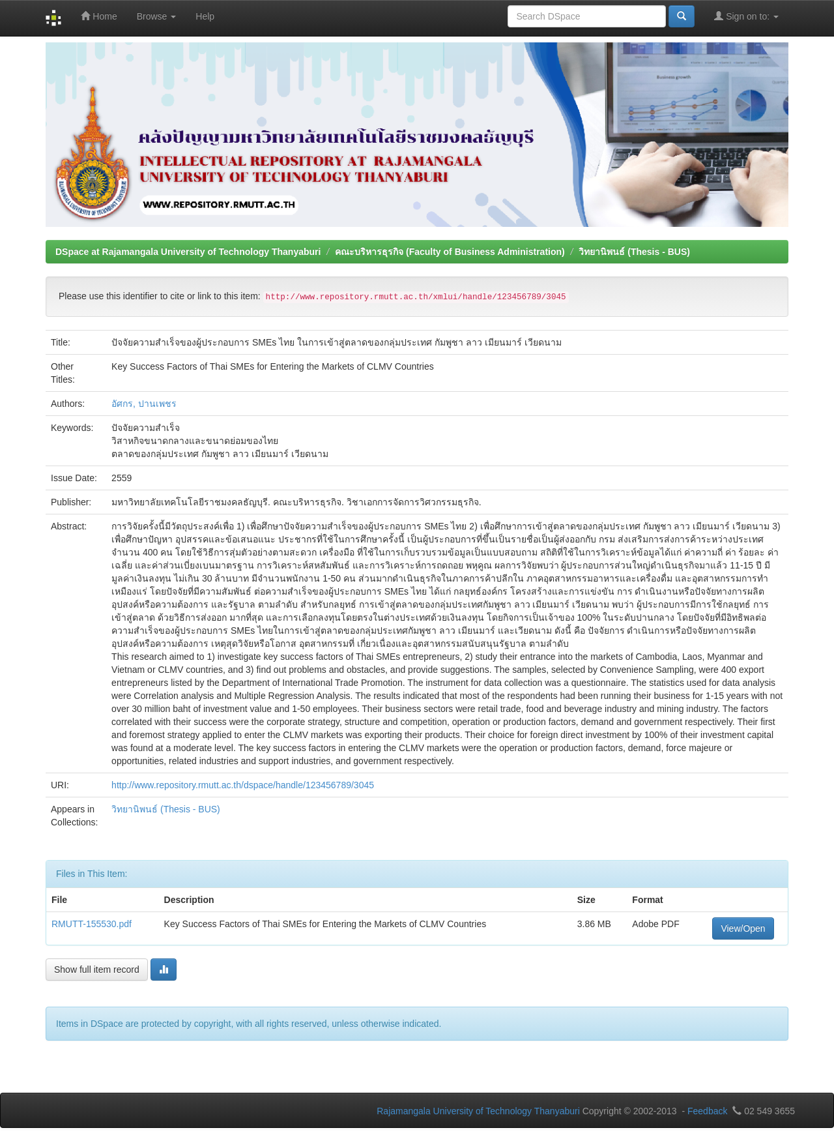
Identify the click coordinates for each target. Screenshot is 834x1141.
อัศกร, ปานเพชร (144, 403)
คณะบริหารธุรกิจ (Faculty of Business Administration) (450, 251)
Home (99, 16)
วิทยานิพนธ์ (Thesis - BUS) (634, 251)
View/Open (743, 928)
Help (204, 16)
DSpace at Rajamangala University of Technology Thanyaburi (188, 251)
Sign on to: (746, 16)
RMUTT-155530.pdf (91, 924)
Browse (157, 16)
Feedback (707, 1111)
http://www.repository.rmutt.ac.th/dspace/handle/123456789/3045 (242, 785)
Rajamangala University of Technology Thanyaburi (478, 1111)
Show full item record (96, 969)
